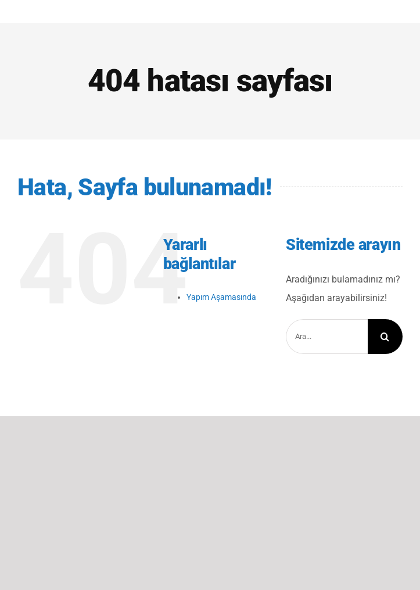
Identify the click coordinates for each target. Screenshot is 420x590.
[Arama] (385, 336)
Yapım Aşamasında (221, 297)
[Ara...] (327, 336)
